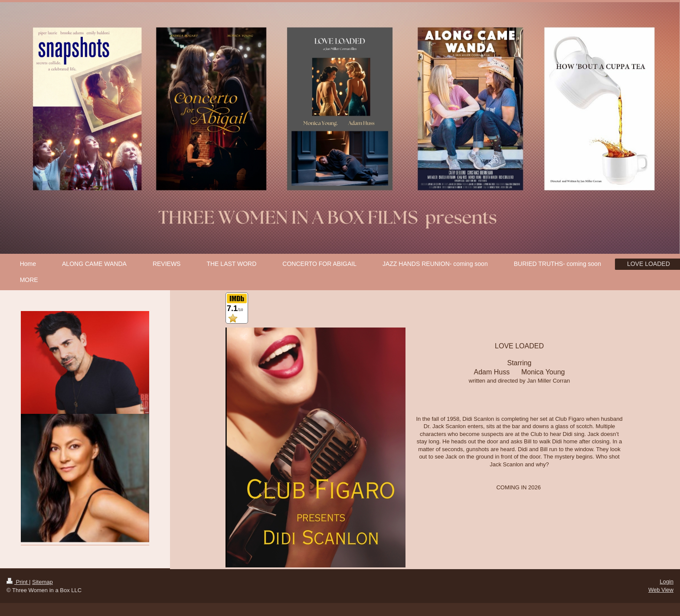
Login (666, 581)
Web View (660, 590)
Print (18, 582)
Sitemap (42, 582)
